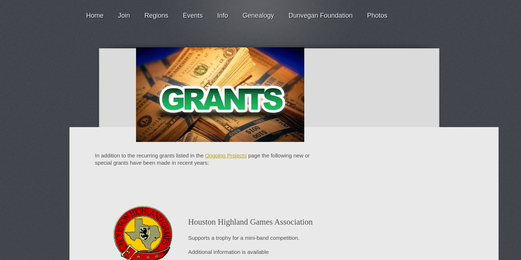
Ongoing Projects (226, 155)
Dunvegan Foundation (321, 15)
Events (193, 15)
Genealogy (258, 15)
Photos (377, 15)
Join (124, 15)
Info (222, 15)
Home (94, 15)
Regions (156, 15)
